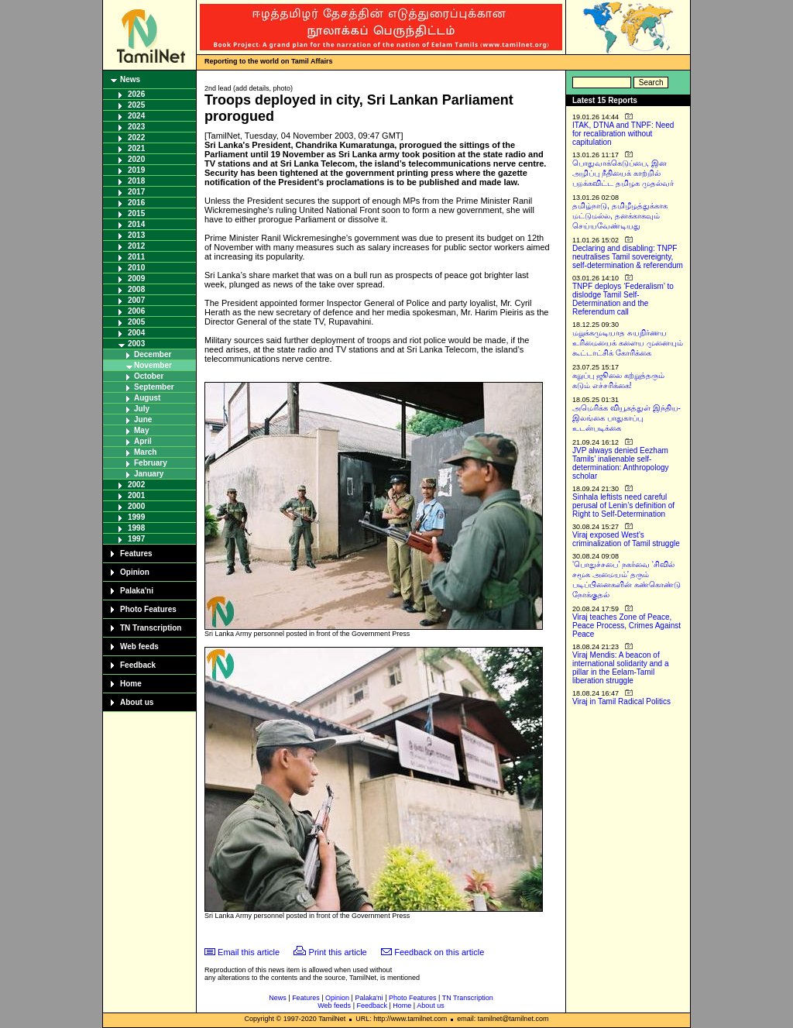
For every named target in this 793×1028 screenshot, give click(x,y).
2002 (136, 484)
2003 (136, 343)
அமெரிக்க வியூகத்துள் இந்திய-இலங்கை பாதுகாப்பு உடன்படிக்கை (626, 418)
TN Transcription (150, 628)
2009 (136, 278)
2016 (136, 202)
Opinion (134, 572)
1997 (136, 539)
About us (136, 702)
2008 (136, 289)
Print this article (338, 952)
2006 (136, 311)
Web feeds (139, 646)
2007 (136, 300)
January (148, 473)
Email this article (249, 952)
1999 (136, 517)
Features (136, 553)
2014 (136, 224)
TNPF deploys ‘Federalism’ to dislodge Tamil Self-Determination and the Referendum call (623, 299)
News (130, 79)
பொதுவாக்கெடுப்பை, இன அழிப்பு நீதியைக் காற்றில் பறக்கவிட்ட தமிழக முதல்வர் (623, 173)
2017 (136, 191)
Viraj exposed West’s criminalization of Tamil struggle (626, 539)
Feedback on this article (439, 952)
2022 (136, 137)
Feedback (138, 665)
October (148, 376)
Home (131, 683)
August (147, 398)
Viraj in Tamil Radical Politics (621, 701)
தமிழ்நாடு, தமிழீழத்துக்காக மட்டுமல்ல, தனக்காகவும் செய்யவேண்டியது (620, 215)
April (143, 441)
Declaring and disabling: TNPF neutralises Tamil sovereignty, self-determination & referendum (627, 257)
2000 (136, 506)
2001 (136, 495)
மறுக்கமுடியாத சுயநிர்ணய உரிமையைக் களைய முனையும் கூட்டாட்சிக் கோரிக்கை (627, 342)
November (153, 365)
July (141, 408)
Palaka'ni (136, 590)
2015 (136, 213)
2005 (136, 322)
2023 (136, 126)
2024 (136, 116)
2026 (136, 94)
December (152, 354)
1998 (136, 528)
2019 (136, 170)
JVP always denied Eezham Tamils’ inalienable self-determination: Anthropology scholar (620, 463)
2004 (136, 332)
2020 (136, 159)
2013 (136, 235)
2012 (136, 246)
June (143, 419)
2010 (136, 267)
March (145, 452)
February (150, 463)
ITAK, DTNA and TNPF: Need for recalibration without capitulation (623, 133)
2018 (136, 181)
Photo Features (148, 609)
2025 (136, 105)
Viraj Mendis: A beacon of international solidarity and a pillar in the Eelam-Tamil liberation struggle (620, 668)
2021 (136, 148)
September (154, 387)
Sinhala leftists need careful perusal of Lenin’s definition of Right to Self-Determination (623, 505)
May (141, 430)
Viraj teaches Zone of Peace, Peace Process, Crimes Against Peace (626, 625)
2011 (136, 257)
